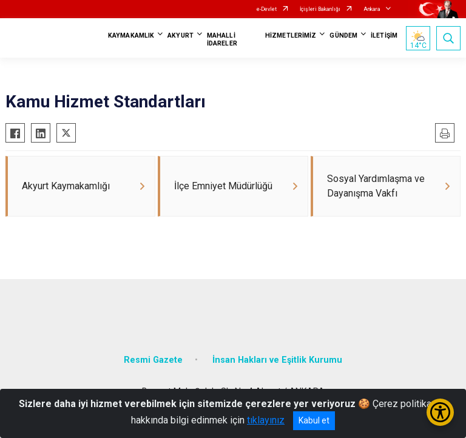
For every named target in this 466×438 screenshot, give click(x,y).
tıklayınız (266, 420)
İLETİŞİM (384, 35)
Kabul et (314, 420)
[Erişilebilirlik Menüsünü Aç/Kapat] (440, 412)
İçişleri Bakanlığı (320, 9)
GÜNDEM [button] (343, 35)
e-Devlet (267, 9)
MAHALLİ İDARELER (222, 39)
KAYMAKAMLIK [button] (131, 35)
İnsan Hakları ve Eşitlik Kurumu (277, 360)
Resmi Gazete (153, 360)
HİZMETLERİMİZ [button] (290, 35)
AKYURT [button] (180, 35)
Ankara (371, 9)
